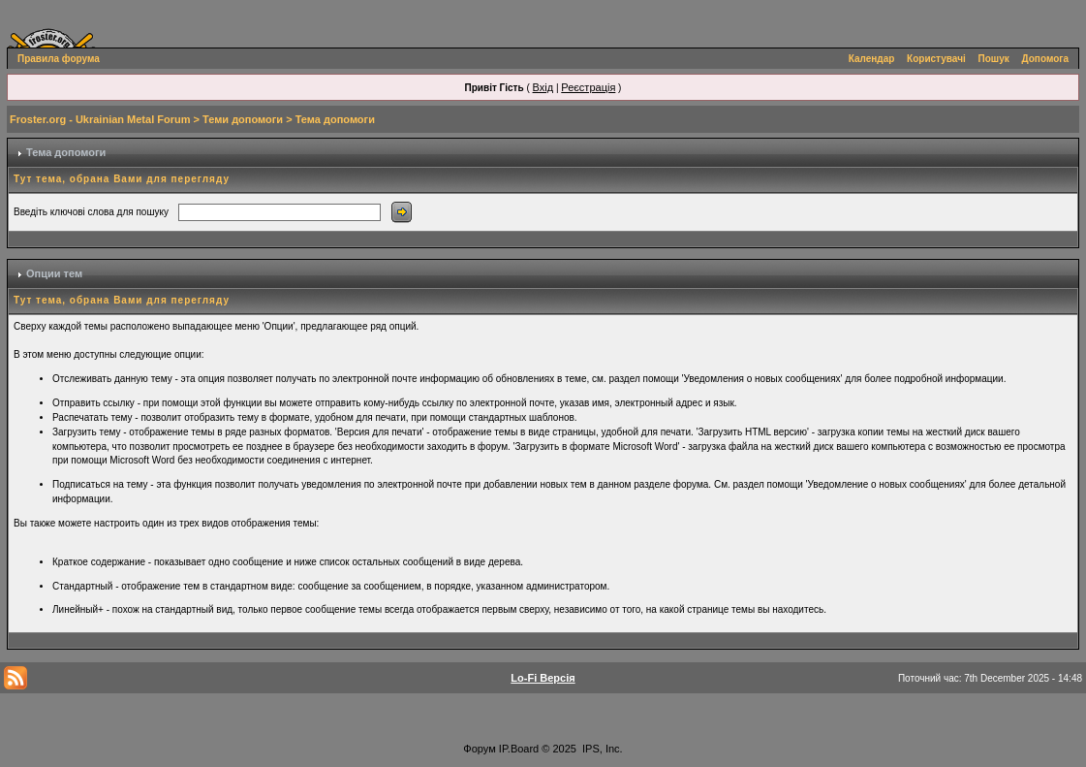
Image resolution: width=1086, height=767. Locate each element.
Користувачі (936, 58)
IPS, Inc (601, 748)
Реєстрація (588, 87)
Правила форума (58, 58)
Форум (479, 748)
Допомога (1045, 58)
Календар (872, 58)
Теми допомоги (242, 119)
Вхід (543, 87)
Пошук (993, 58)
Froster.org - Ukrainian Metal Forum (100, 119)
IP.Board (519, 748)
